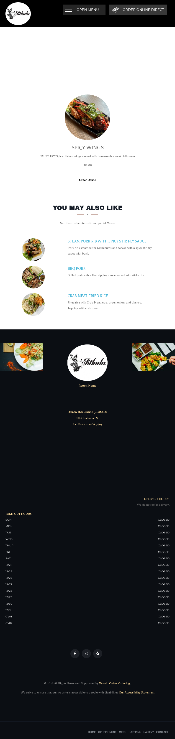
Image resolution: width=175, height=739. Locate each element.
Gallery (148, 732)
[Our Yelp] (97, 653)
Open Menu (88, 10)
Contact (162, 732)
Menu (122, 732)
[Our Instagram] (86, 653)
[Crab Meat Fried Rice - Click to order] (34, 304)
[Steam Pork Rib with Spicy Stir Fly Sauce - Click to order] (34, 249)
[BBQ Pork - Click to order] (34, 277)
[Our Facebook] (75, 653)
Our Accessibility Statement (136, 692)
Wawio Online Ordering (114, 683)
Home (92, 732)
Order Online (87, 180)
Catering (135, 732)
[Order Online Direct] (138, 10)
